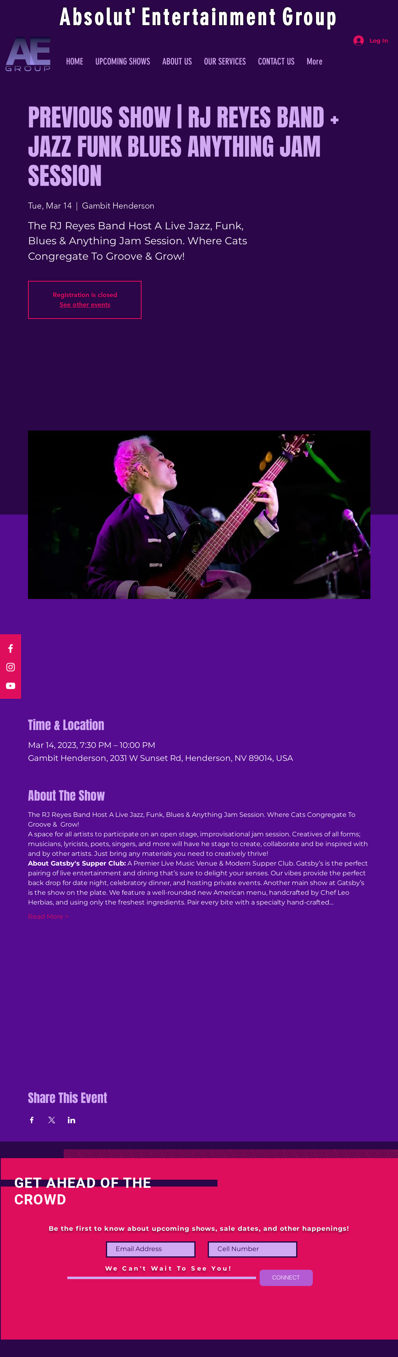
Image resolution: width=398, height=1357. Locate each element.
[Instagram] (10, 667)
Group (310, 17)
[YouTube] (10, 685)
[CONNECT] (286, 1278)
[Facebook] (10, 648)
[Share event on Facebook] (32, 1120)
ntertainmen (210, 17)
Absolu (92, 17)
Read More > (48, 916)
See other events (85, 304)
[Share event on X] (52, 1120)
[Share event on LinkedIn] (71, 1120)
